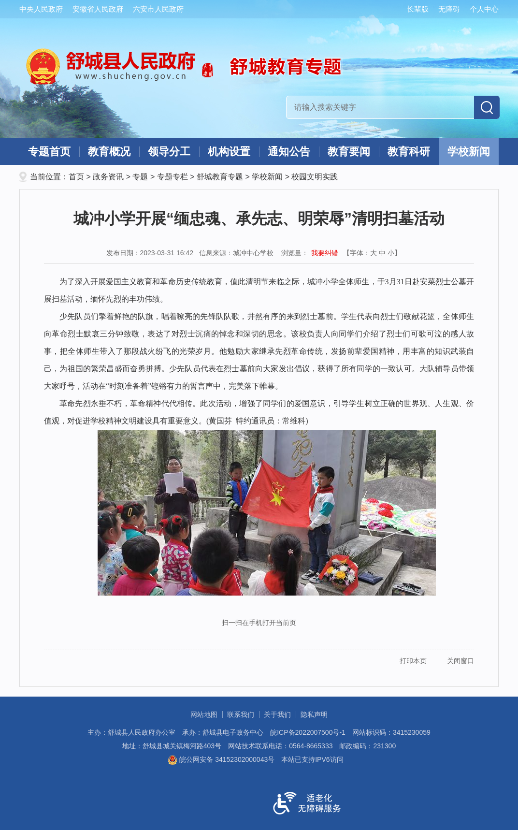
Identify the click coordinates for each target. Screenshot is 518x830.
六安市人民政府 (158, 9)
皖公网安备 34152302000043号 (221, 759)
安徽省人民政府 (97, 9)
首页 (76, 177)
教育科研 (409, 152)
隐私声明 (314, 714)
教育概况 (109, 152)
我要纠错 (324, 253)
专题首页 (49, 152)
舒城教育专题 (220, 177)
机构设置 (229, 152)
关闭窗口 (460, 661)
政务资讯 (108, 177)
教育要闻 (349, 152)
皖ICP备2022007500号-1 (307, 732)
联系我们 (240, 714)
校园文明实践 (314, 177)
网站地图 (203, 714)
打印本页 (413, 661)
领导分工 (169, 152)
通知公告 (289, 152)
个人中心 (484, 9)
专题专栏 (172, 177)
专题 (140, 177)
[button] (413, 9)
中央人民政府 (41, 9)
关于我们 (277, 714)
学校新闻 (468, 152)
